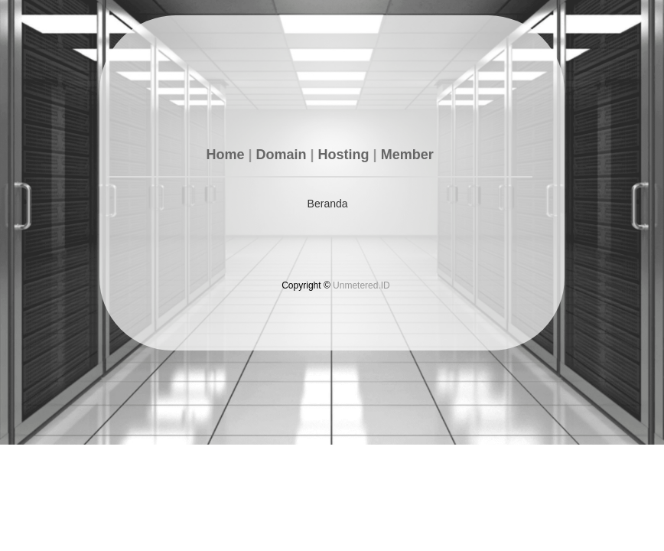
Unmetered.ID (361, 285)
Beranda (328, 203)
